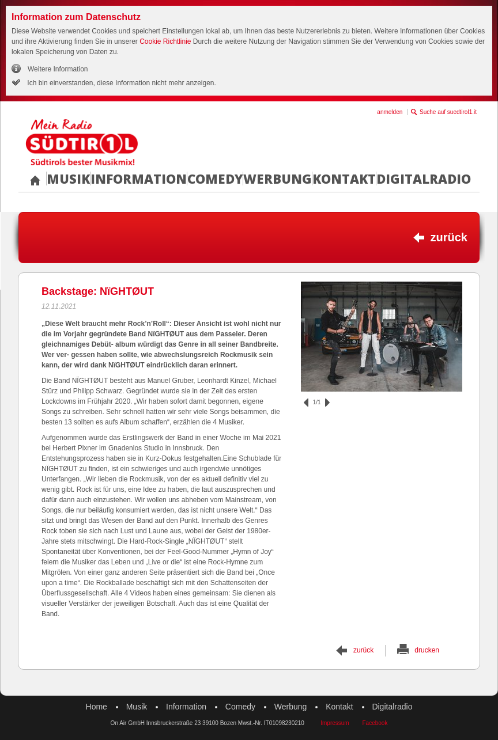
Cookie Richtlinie (165, 41)
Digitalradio (423, 178)
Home (96, 706)
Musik (68, 178)
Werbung (277, 178)
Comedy (215, 178)
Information (138, 178)
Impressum (334, 723)
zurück (449, 237)
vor (327, 402)
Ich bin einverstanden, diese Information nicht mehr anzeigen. (120, 83)
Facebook (374, 723)
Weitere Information (58, 69)
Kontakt (344, 178)
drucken (426, 650)
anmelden (389, 112)
